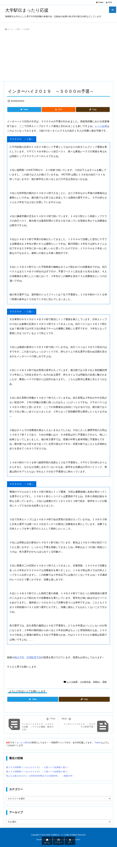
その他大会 (85, 682)
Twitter (98, 742)
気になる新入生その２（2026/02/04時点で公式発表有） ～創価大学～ (40, 776)
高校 (104, 682)
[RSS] (58, 109)
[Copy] (93, 109)
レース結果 (24, 29)
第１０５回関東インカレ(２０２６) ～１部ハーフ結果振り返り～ (37, 771)
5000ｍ (96, 682)
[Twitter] (24, 109)
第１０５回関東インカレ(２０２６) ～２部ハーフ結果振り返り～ (37, 767)
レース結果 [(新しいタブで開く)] (101, 126)
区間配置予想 (34, 657)
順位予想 (19, 657)
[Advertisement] (58, 57)
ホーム (10, 29)
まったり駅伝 (23, 742)
